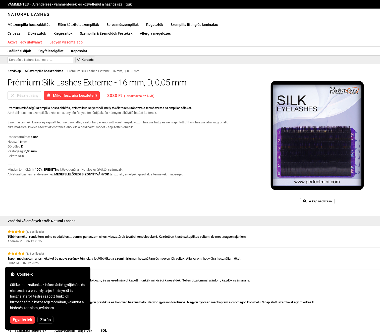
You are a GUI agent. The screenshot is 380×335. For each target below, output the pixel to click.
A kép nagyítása (317, 201)
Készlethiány (24, 95)
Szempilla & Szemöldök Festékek (106, 33)
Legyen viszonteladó (66, 42)
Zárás (45, 319)
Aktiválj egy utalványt (25, 42)
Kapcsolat (79, 51)
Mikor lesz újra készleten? (71, 95)
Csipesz (14, 33)
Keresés (85, 60)
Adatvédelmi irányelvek (73, 330)
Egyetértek (22, 319)
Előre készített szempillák (78, 25)
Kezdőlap (14, 71)
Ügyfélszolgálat (51, 51)
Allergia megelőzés (155, 33)
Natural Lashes (29, 14)
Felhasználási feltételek (27, 330)
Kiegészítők (62, 33)
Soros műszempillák (122, 25)
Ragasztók (154, 25)
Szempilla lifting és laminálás (194, 25)
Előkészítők (37, 33)
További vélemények (25, 317)
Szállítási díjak (19, 51)
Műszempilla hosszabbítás (29, 25)
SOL (103, 330)
